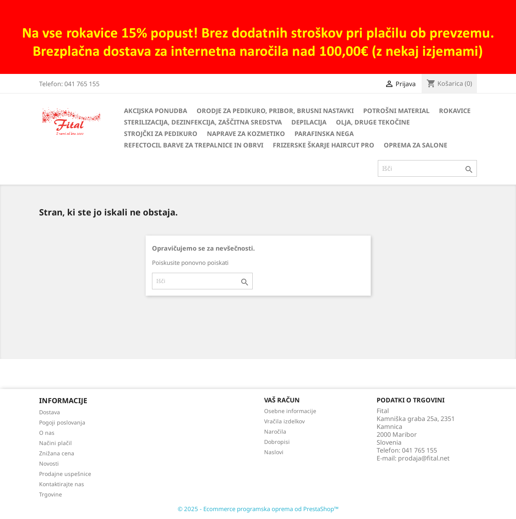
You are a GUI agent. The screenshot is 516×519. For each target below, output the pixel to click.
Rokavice (455, 110)
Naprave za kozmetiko (246, 133)
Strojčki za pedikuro (160, 133)
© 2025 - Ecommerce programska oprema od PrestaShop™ (258, 509)
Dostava (49, 412)
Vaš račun (282, 400)
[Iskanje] (427, 168)
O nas (46, 432)
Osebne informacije (290, 411)
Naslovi (273, 452)
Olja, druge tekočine (373, 122)
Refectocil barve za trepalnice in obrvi (193, 145)
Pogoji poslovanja (62, 422)
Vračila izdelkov (284, 421)
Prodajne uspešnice (65, 473)
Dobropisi (277, 441)
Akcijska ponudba (155, 110)
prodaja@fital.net (424, 458)
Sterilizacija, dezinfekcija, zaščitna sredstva (203, 122)
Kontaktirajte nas (61, 484)
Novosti (49, 463)
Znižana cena (56, 453)
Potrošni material (396, 110)
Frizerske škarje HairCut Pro (323, 145)
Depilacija (308, 122)
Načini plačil (55, 443)
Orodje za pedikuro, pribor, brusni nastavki (275, 110)
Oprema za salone (415, 145)
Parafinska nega (324, 133)
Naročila (275, 431)
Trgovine (50, 494)
